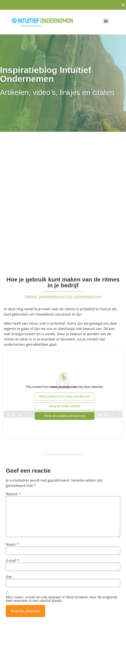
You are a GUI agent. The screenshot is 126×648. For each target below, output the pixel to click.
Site (9, 577)
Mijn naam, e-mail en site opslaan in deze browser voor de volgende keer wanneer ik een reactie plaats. (61, 598)
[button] (123, 5)
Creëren (31, 296)
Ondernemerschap (87, 296)
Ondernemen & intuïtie (55, 296)
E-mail (12, 560)
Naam (12, 544)
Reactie (13, 494)
